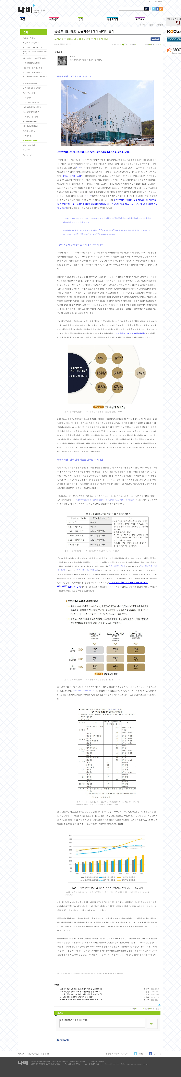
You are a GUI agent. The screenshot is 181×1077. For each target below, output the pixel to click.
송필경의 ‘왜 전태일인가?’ (32, 107)
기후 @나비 (27, 98)
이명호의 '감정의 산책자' (31, 63)
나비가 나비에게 (29, 145)
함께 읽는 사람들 (29, 131)
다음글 (157, 44)
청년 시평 (26, 150)
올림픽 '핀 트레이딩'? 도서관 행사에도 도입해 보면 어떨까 (82, 999)
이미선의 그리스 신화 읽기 (32, 47)
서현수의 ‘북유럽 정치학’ (32, 88)
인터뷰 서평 (27, 155)
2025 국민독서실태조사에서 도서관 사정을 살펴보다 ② (81, 992)
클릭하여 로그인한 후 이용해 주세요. (102, 1023)
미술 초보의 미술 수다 (30, 43)
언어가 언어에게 (29, 93)
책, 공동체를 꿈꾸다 (30, 121)
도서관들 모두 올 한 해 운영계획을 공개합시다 (77, 997)
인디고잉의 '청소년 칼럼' (31, 102)
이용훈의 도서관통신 (30, 140)
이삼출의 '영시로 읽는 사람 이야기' (35, 76)
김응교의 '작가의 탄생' (30, 112)
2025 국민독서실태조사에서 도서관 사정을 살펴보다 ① (81, 994)
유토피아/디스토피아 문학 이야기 (34, 58)
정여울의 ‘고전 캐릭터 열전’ (33, 73)
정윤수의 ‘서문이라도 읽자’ (32, 68)
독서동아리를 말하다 (30, 126)
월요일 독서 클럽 (29, 38)
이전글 (146, 44)
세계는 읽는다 (28, 136)
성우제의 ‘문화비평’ (30, 83)
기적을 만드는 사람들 (30, 117)
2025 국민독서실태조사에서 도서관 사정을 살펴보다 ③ (81, 989)
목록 (151, 44)
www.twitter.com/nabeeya (137, 1064)
